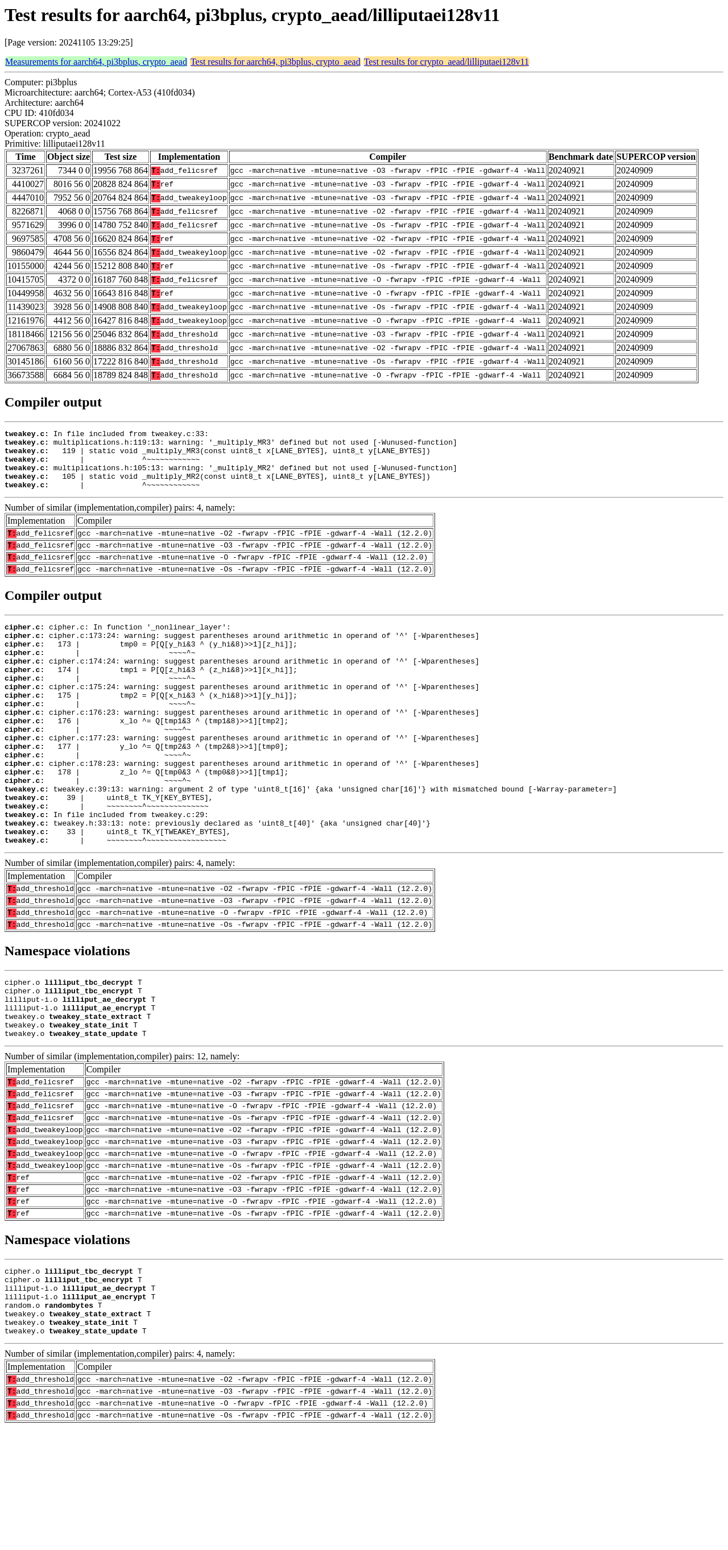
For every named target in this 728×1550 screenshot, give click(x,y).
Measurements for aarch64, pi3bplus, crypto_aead (96, 62)
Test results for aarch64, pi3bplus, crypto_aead (276, 62)
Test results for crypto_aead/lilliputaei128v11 (446, 62)
